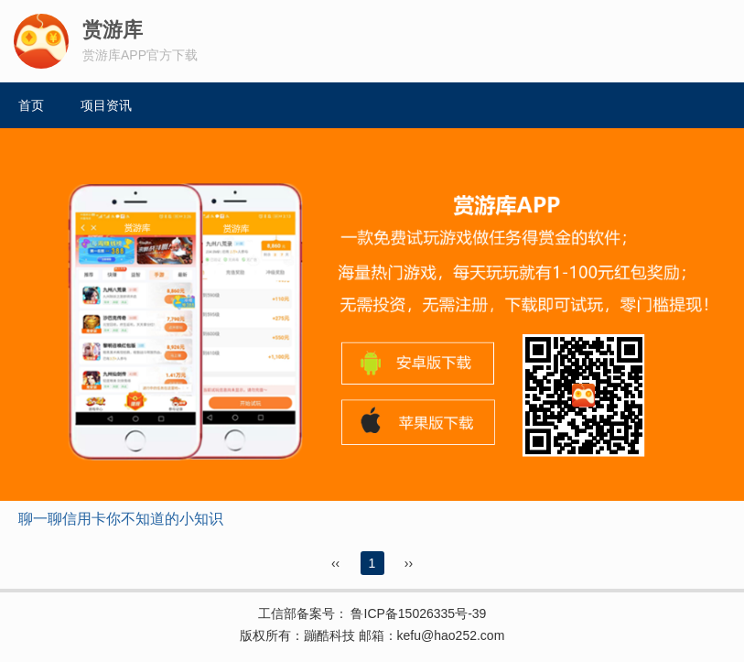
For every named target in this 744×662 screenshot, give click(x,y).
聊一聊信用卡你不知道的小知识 (120, 518)
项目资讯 (106, 105)
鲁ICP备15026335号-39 (417, 613)
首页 (31, 105)
